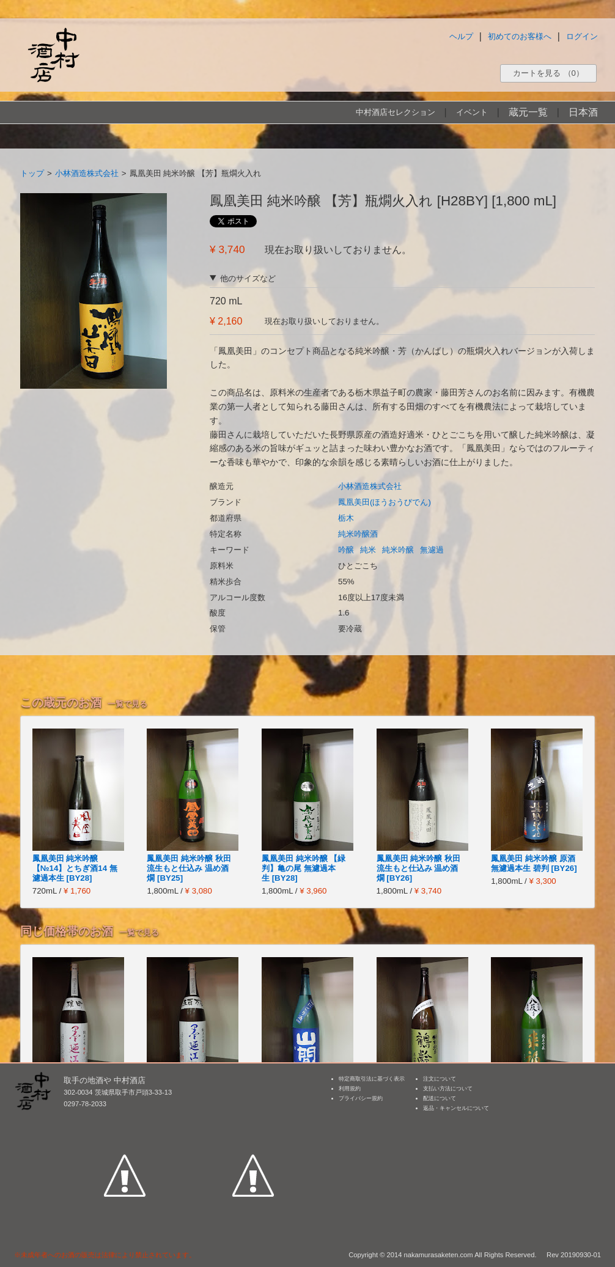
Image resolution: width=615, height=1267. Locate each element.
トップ (32, 173)
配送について (439, 1098)
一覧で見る (127, 703)
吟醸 (346, 549)
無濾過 (432, 549)
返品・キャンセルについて (456, 1108)
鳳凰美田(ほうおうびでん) (384, 502)
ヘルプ (461, 36)
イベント (472, 112)
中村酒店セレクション (395, 112)
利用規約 (350, 1088)
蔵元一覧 (528, 112)
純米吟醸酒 (358, 533)
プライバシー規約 (361, 1098)
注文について (439, 1079)
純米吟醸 (398, 549)
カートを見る (548, 73)
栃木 (346, 518)
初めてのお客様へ (519, 36)
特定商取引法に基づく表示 (372, 1079)
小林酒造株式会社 (87, 173)
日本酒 (583, 112)
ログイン (582, 36)
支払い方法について (448, 1088)
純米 (368, 549)
